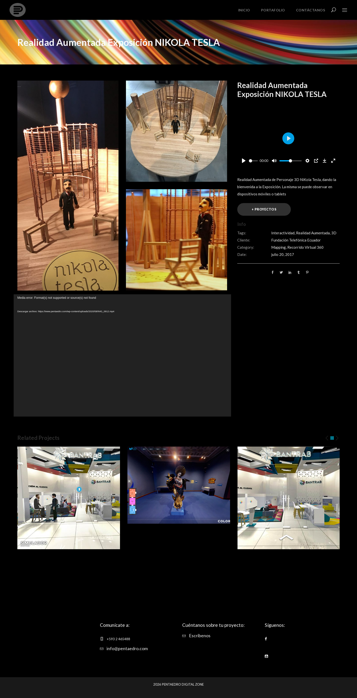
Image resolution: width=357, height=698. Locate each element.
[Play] (244, 161)
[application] (122, 355)
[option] (69, 498)
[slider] (253, 160)
